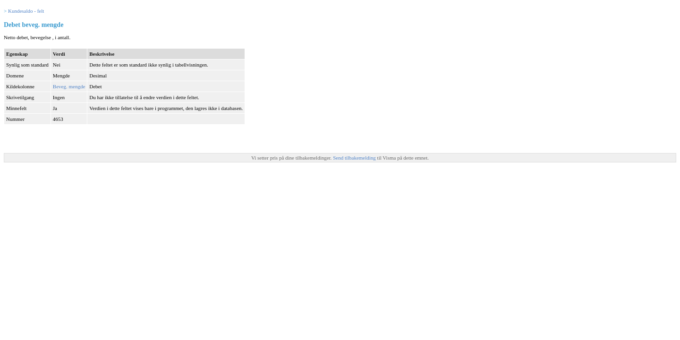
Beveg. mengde (69, 86)
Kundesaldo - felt (26, 11)
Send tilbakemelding (355, 158)
